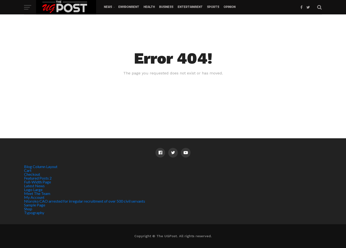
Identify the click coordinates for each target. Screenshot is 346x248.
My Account (34, 197)
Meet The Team (37, 193)
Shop (28, 208)
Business (166, 7)
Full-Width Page (37, 182)
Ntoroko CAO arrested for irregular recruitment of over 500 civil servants (84, 201)
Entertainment (190, 7)
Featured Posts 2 (38, 178)
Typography (34, 212)
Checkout (32, 174)
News (108, 7)
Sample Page (34, 205)
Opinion (229, 7)
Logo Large (33, 189)
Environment (128, 7)
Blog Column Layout (40, 166)
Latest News (34, 185)
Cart (27, 170)
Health (149, 7)
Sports (213, 7)
